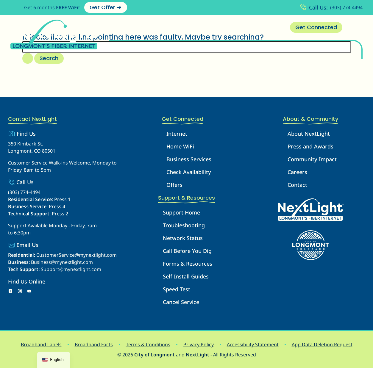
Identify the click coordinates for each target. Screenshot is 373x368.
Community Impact (312, 159)
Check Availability (188, 172)
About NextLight (309, 133)
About (240, 27)
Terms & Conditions (148, 344)
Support (211, 27)
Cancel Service (181, 302)
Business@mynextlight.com (62, 262)
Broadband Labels (41, 344)
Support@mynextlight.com (71, 269)
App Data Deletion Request (322, 344)
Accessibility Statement (253, 344)
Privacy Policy (198, 344)
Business (179, 27)
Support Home (181, 212)
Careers (297, 172)
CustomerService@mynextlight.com (76, 255)
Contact (269, 27)
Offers (174, 184)
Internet (146, 27)
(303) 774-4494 (346, 7)
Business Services (188, 159)
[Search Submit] (27, 58)
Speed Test (176, 289)
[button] (156, 27)
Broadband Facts (94, 344)
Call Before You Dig (187, 250)
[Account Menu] (355, 27)
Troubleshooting (184, 225)
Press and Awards (310, 146)
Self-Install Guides (186, 276)
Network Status (183, 238)
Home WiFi (180, 146)
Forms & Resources (187, 263)
